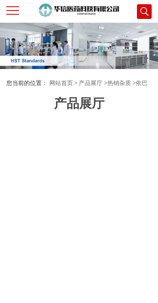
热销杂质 (119, 83)
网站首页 (61, 83)
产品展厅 (90, 83)
